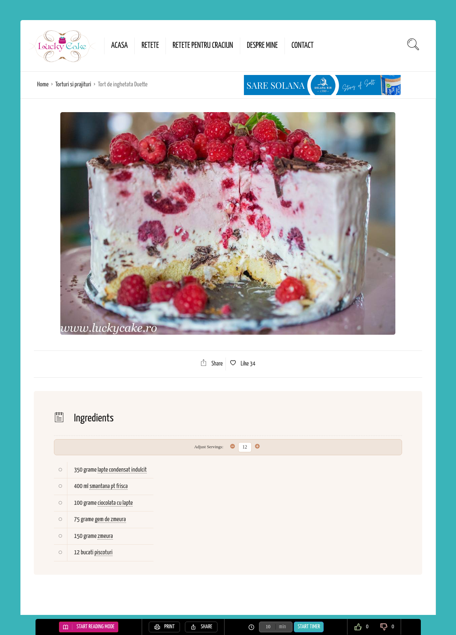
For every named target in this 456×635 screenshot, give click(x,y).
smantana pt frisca (108, 486)
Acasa (119, 46)
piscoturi (103, 552)
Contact (302, 46)
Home (43, 84)
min (282, 627)
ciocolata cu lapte (115, 503)
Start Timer (309, 627)
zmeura (105, 536)
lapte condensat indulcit (122, 470)
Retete (150, 46)
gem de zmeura (110, 519)
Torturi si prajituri (73, 84)
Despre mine (262, 46)
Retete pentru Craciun (203, 46)
